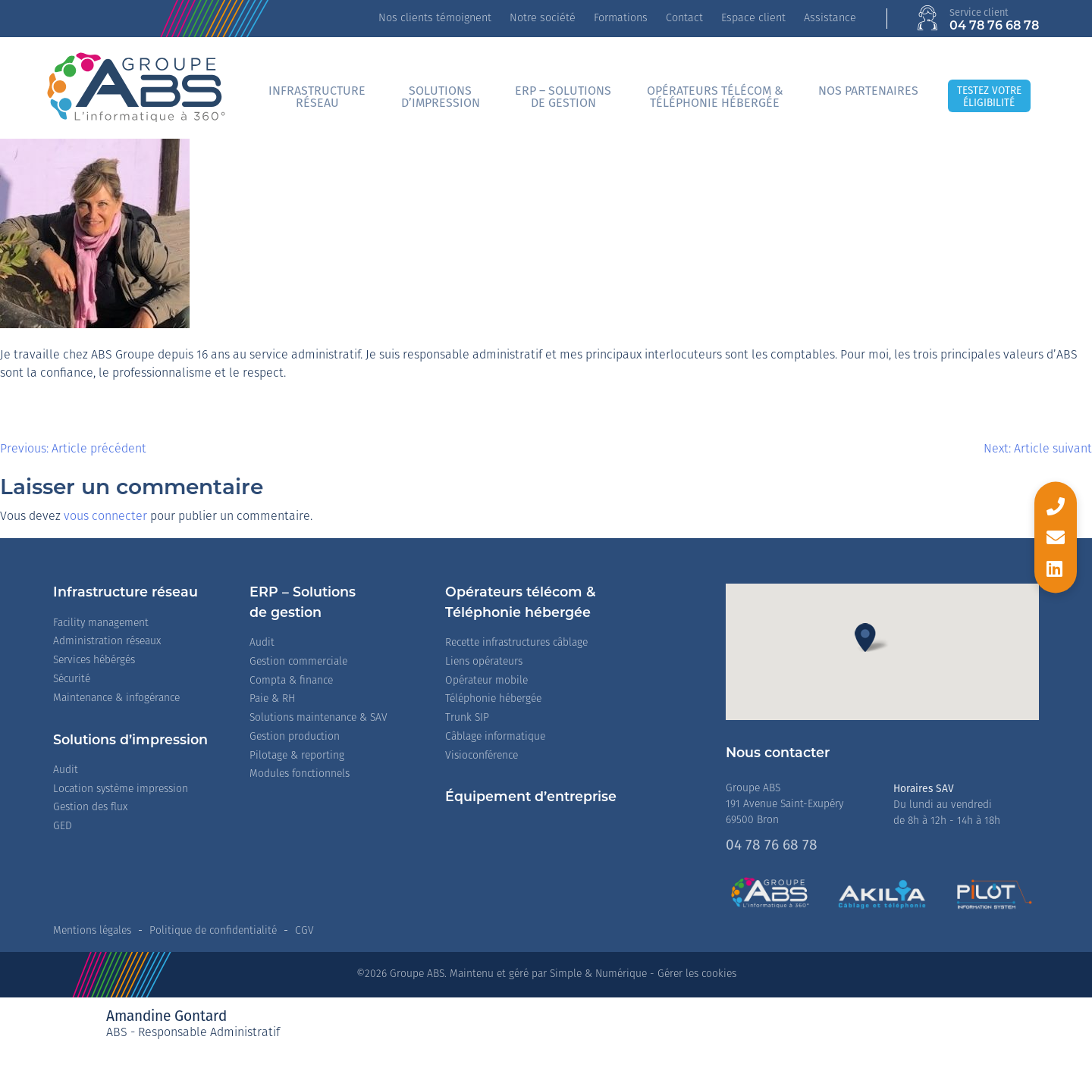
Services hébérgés (94, 660)
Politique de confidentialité (213, 931)
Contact (684, 18)
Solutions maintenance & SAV (318, 718)
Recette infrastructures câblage (516, 643)
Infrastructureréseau (317, 96)
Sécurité (71, 679)
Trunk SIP (467, 718)
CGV (304, 931)
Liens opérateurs (483, 662)
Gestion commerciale (298, 662)
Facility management (101, 623)
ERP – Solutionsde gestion (563, 96)
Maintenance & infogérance (116, 698)
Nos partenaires (868, 90)
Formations (621, 18)
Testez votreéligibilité (989, 96)
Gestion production (294, 737)
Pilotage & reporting (296, 756)
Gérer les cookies (696, 974)
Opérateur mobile (486, 681)
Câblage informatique (495, 737)
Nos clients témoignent (434, 18)
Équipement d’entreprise (531, 797)
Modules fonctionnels (299, 774)
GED (62, 826)
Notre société (543, 18)
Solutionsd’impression (440, 96)
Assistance (830, 18)
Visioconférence (481, 756)
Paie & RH (272, 699)
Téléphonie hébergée (493, 699)
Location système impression (120, 789)
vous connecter (105, 517)
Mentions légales (92, 931)
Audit (65, 770)
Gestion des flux (90, 808)
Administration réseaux (107, 642)
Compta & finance (291, 681)
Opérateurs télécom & (715, 96)
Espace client (753, 18)
